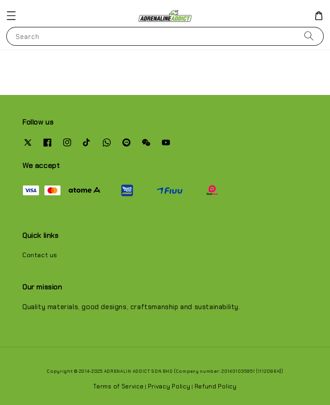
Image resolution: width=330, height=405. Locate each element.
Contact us (39, 255)
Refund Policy (216, 386)
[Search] (309, 36)
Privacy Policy (169, 386)
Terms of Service (118, 386)
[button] (11, 16)
